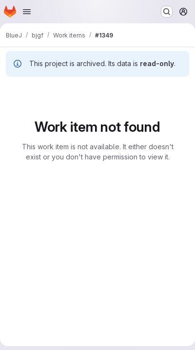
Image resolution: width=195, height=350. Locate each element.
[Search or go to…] (167, 12)
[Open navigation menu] (27, 11)
